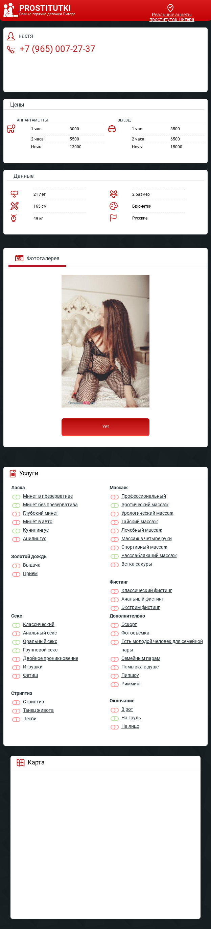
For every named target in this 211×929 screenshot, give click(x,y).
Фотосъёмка (135, 633)
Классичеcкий (38, 624)
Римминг (131, 683)
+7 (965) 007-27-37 (51, 49)
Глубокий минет (40, 513)
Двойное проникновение (50, 658)
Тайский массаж (139, 521)
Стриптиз (33, 701)
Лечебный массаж (141, 530)
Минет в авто (37, 521)
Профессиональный (143, 496)
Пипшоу (130, 675)
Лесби (30, 718)
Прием (30, 573)
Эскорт (129, 624)
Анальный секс (40, 633)
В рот (127, 709)
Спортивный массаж (144, 547)
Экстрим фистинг (140, 607)
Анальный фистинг (142, 599)
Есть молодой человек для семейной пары (162, 645)
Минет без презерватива (50, 504)
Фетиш (30, 675)
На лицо (130, 726)
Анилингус (34, 538)
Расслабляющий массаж (149, 555)
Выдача (32, 565)
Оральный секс (40, 641)
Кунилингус (36, 530)
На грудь (131, 717)
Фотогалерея (37, 258)
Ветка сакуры (136, 564)
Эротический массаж (145, 504)
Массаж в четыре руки (146, 538)
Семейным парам (140, 658)
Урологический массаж (147, 513)
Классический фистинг (146, 590)
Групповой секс (40, 649)
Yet (105, 426)
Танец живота (38, 710)
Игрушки (33, 666)
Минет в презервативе (48, 496)
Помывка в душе (140, 666)
